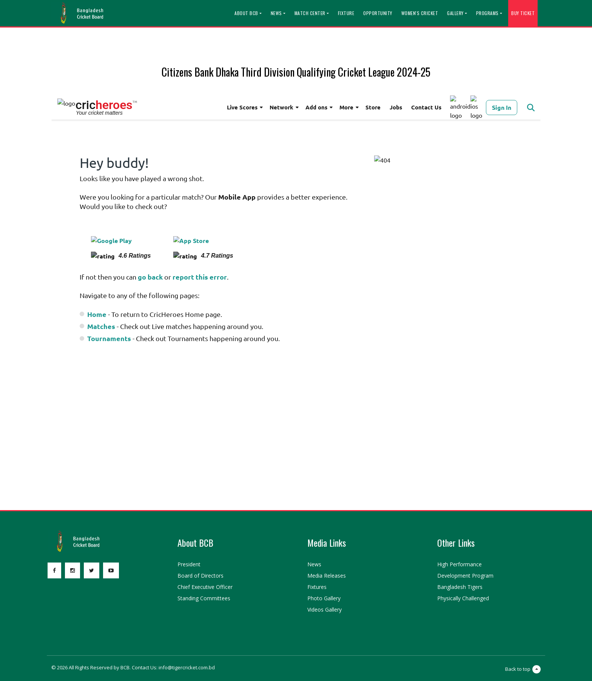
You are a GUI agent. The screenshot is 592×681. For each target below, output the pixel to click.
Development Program (465, 575)
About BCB (246, 13)
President (188, 564)
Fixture (346, 13)
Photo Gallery (324, 598)
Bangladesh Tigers (460, 586)
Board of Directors (200, 575)
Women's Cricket (419, 13)
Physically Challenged (463, 598)
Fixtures (317, 586)
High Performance (459, 564)
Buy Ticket (523, 13)
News (276, 13)
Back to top (523, 669)
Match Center (309, 13)
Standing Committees (203, 598)
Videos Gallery (324, 609)
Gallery (455, 13)
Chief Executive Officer (205, 586)
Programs (487, 13)
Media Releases (326, 575)
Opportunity (377, 13)
